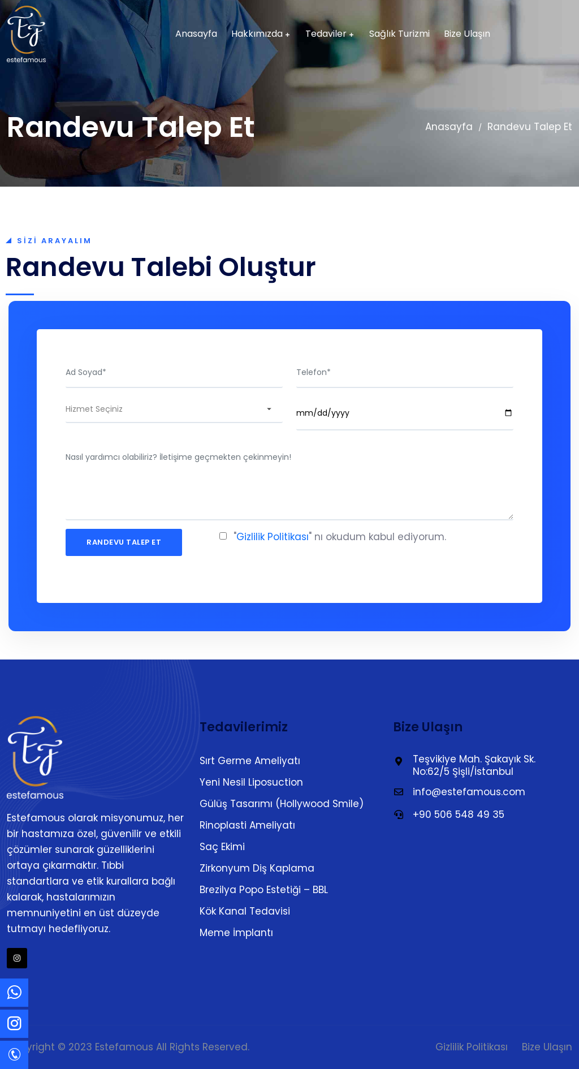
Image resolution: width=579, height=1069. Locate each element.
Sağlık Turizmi (399, 34)
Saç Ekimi (222, 847)
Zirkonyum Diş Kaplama (257, 868)
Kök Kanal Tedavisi (245, 911)
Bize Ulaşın (467, 34)
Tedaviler (326, 34)
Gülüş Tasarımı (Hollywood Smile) (282, 804)
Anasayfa (196, 34)
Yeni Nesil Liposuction (251, 782)
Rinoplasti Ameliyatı (247, 825)
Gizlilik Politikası (272, 537)
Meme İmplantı (236, 932)
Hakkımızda (257, 34)
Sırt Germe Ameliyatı (250, 761)
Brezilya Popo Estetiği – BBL (264, 889)
